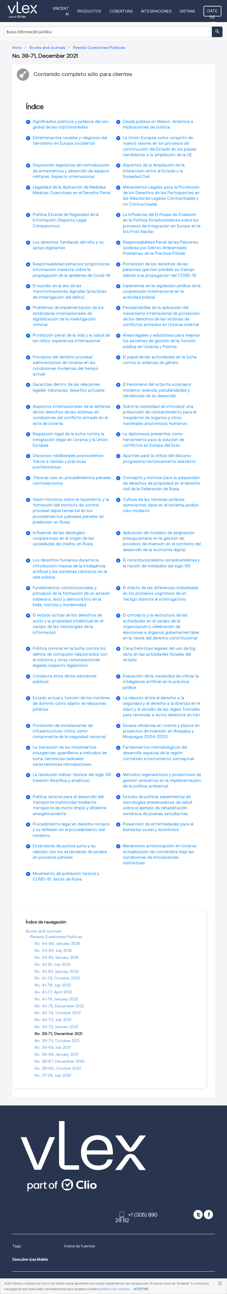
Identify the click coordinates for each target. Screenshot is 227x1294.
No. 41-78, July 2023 (53, 985)
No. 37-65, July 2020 (53, 1075)
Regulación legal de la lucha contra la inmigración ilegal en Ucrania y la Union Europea (70, 440)
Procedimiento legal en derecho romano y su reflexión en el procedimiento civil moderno (71, 830)
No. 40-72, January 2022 (56, 1026)
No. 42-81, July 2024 (53, 964)
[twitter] (198, 1214)
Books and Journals (43, 931)
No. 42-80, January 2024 (57, 971)
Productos (89, 11)
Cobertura (121, 11)
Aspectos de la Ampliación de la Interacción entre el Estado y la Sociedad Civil (154, 171)
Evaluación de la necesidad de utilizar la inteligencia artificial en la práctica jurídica (161, 682)
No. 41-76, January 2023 (56, 999)
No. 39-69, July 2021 (53, 1047)
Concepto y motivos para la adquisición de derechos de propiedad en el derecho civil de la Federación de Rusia (161, 483)
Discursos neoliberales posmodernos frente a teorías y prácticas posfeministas (68, 461)
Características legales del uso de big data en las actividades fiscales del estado (159, 654)
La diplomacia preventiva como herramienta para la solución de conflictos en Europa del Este (153, 440)
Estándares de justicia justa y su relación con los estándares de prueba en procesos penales (70, 852)
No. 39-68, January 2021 (56, 1054)
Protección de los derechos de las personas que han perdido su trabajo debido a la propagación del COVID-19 (159, 270)
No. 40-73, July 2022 (53, 1019)
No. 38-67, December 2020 (60, 1061)
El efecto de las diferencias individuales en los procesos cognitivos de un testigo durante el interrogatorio (161, 593)
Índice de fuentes (79, 1246)
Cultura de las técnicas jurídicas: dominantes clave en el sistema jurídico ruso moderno (161, 505)
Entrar (187, 11)
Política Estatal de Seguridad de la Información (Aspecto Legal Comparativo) (66, 220)
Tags (16, 1246)
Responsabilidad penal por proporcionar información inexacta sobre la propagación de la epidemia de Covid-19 (71, 270)
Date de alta (212, 12)
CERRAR (219, 1283)
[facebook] (208, 1214)
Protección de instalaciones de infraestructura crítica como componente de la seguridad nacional (69, 731)
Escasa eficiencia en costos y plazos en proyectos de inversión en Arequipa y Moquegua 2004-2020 (161, 731)
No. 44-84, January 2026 (57, 943)
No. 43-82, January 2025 (56, 957)
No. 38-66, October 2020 (58, 1068)
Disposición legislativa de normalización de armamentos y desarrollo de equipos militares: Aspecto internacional (71, 171)
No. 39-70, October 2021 (57, 1040)
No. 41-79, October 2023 (57, 978)
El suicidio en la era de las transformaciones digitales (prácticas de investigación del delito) (70, 291)
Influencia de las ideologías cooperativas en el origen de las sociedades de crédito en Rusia (63, 538)
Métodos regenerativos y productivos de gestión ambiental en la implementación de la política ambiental (162, 780)
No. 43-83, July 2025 (53, 950)
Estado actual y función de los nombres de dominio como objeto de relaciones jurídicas (71, 704)
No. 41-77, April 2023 (53, 992)
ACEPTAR (141, 1289)
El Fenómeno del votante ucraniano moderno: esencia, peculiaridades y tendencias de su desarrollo (157, 390)
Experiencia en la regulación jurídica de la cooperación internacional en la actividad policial (162, 291)
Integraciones (156, 11)
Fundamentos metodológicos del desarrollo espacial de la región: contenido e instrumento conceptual (158, 753)
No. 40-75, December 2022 (59, 1006)
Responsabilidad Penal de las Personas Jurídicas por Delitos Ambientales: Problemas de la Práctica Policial (160, 248)
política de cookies (114, 1289)
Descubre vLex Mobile (30, 1259)
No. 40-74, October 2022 (58, 1012)
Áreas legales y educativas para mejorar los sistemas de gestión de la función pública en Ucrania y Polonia (161, 341)
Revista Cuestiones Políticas (56, 936)
